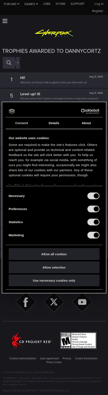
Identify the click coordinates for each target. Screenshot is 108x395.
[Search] (9, 63)
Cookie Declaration (86, 358)
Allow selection (54, 267)
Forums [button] (10, 4)
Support (78, 4)
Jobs (47, 4)
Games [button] (29, 4)
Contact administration (22, 358)
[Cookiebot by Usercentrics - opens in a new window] (80, 111)
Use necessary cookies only (54, 280)
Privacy (67, 358)
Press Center (54, 362)
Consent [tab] (21, 123)
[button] (5, 21)
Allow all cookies (54, 254)
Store (61, 4)
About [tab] (86, 123)
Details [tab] (54, 123)
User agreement (49, 358)
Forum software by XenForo (36, 390)
